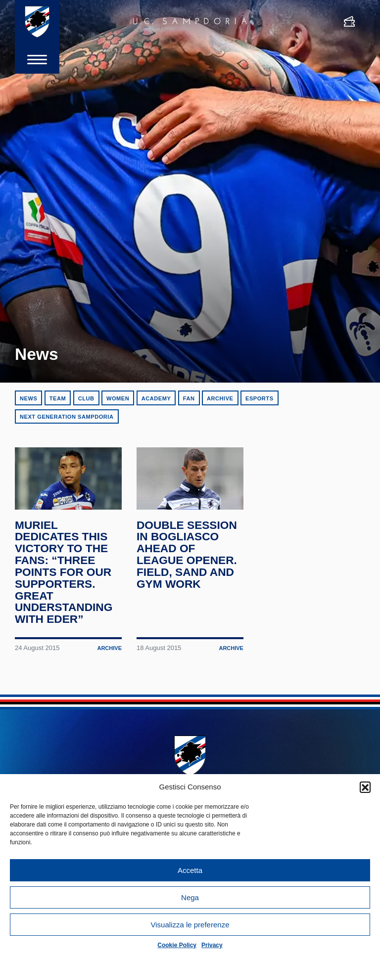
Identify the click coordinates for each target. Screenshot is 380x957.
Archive (220, 398)
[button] (365, 787)
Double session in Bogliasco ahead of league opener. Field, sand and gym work (187, 555)
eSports (259, 398)
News (28, 398)
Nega (190, 897)
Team (57, 398)
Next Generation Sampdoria (67, 417)
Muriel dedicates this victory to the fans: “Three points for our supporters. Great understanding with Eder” (63, 572)
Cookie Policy (176, 945)
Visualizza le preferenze (190, 924)
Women (117, 398)
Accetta (190, 870)
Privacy (212, 945)
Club (86, 398)
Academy (156, 398)
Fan (189, 398)
